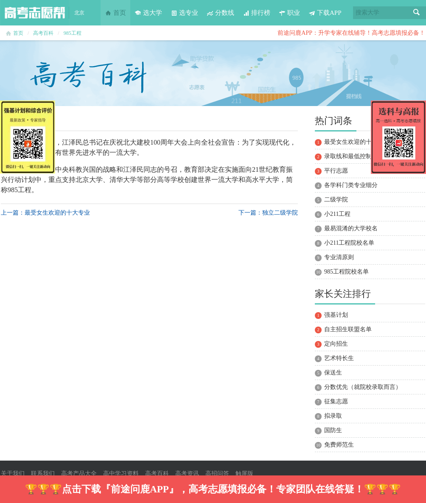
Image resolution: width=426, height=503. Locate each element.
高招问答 (217, 473)
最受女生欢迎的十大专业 (357, 142)
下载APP (325, 12)
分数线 (220, 12)
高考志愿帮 (35, 12)
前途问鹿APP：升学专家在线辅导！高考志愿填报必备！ (351, 33)
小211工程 (337, 214)
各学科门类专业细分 (351, 185)
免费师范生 (339, 445)
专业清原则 (339, 257)
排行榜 (256, 12)
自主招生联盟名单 (348, 329)
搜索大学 (367, 12)
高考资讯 (187, 473)
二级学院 (336, 199)
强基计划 (336, 315)
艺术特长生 (339, 358)
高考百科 (43, 33)
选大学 (148, 12)
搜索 (416, 12)
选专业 (184, 12)
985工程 (72, 33)
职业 (289, 12)
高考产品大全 (79, 473)
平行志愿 (336, 171)
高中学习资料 (121, 473)
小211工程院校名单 (349, 243)
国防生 (333, 430)
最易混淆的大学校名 (351, 228)
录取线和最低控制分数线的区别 (365, 156)
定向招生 (336, 344)
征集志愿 (336, 401)
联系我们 (43, 473)
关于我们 (13, 473)
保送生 (333, 372)
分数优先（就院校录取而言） (362, 387)
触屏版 (244, 473)
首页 (115, 12)
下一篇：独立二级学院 (268, 213)
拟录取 (333, 416)
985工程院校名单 (346, 271)
